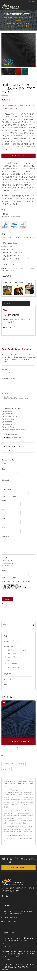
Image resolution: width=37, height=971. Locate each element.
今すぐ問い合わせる (18, 156)
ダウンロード (9, 327)
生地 (29, 835)
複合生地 (21, 764)
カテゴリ (15, 23)
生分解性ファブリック (12, 660)
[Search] (16, 624)
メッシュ (6, 838)
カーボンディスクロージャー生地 (18, 26)
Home (9, 23)
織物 (5, 684)
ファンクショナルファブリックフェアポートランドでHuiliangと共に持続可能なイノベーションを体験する (18, 967)
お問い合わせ (21, 838)
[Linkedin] (7, 896)
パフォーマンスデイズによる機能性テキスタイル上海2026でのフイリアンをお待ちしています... (18, 940)
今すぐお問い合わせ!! (18, 867)
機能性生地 (7, 674)
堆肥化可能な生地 (10, 653)
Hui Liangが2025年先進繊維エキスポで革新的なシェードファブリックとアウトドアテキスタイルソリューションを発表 (18, 953)
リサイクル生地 (10, 657)
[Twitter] (4, 896)
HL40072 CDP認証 (11, 315)
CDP (13, 764)
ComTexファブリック (11, 641)
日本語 (33, 1)
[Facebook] (2, 896)
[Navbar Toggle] (34, 6)
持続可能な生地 (24, 23)
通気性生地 (6, 769)
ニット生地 (7, 679)
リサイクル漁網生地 (11, 664)
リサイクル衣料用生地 (12, 667)
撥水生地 (6, 764)
